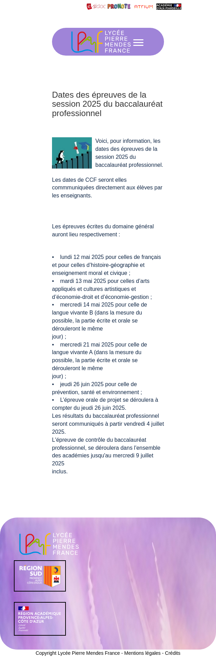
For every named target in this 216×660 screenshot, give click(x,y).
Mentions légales (142, 653)
